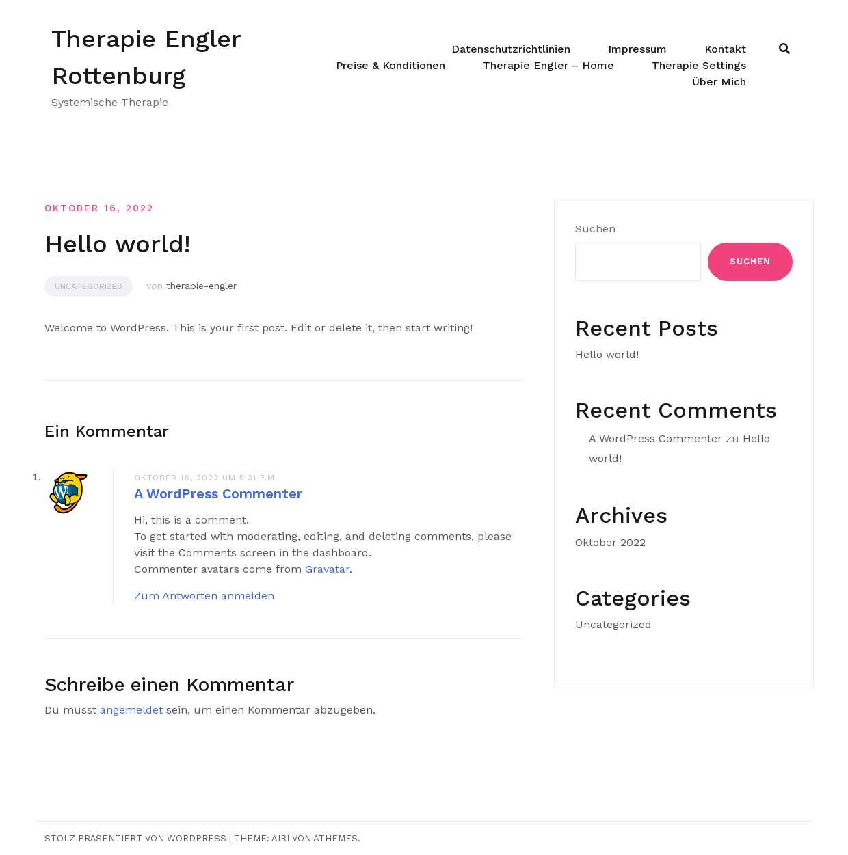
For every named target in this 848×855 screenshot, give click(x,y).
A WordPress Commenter (218, 493)
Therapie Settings (699, 65)
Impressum (637, 48)
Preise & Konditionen (390, 65)
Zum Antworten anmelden (204, 595)
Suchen (595, 228)
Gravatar (327, 568)
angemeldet (131, 709)
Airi (280, 838)
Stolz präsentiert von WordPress (135, 838)
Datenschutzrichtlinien (510, 48)
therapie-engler (201, 285)
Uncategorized (88, 286)
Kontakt (725, 48)
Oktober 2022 (610, 542)
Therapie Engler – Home (548, 65)
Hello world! (607, 354)
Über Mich (719, 81)
